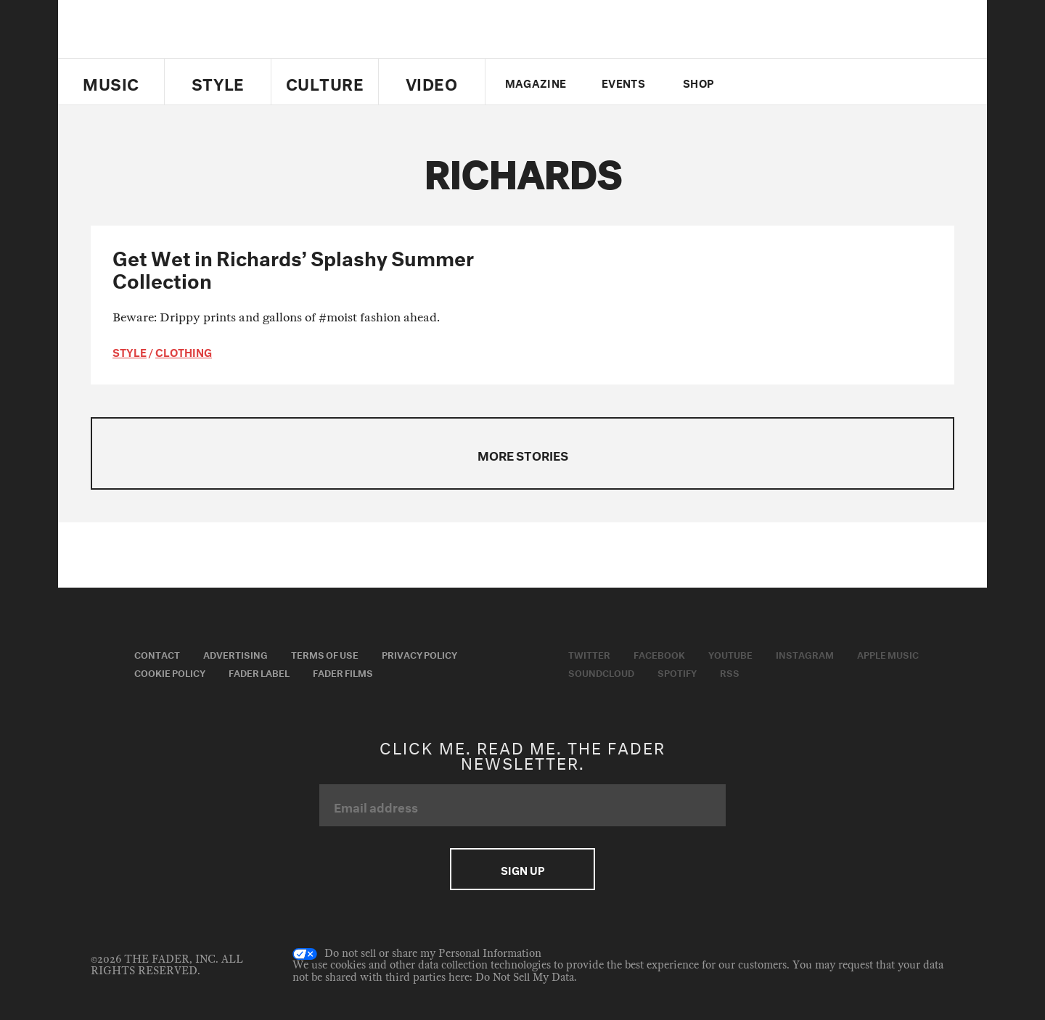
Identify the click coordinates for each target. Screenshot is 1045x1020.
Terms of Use (324, 653)
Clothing (183, 351)
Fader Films (343, 672)
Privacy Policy (419, 653)
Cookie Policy (169, 672)
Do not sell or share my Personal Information (416, 954)
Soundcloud (601, 672)
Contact (157, 653)
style (129, 351)
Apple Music (888, 653)
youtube (807, 82)
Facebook (659, 653)
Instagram (805, 653)
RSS (729, 672)
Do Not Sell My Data (524, 977)
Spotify (677, 672)
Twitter (758, 82)
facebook (782, 82)
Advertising (235, 653)
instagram (832, 82)
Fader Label (259, 672)
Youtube (730, 653)
